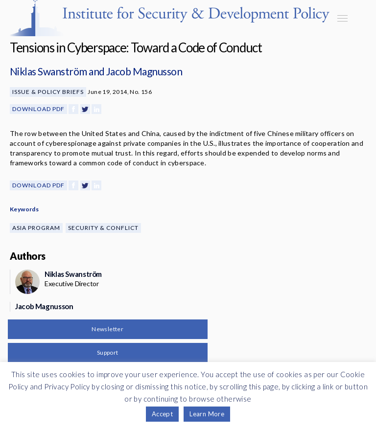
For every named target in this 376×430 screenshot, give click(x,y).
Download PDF (38, 109)
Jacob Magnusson (144, 71)
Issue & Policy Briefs (48, 91)
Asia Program (36, 227)
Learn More (206, 414)
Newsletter (107, 329)
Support (107, 352)
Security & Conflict (103, 227)
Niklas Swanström (48, 71)
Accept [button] (162, 414)
